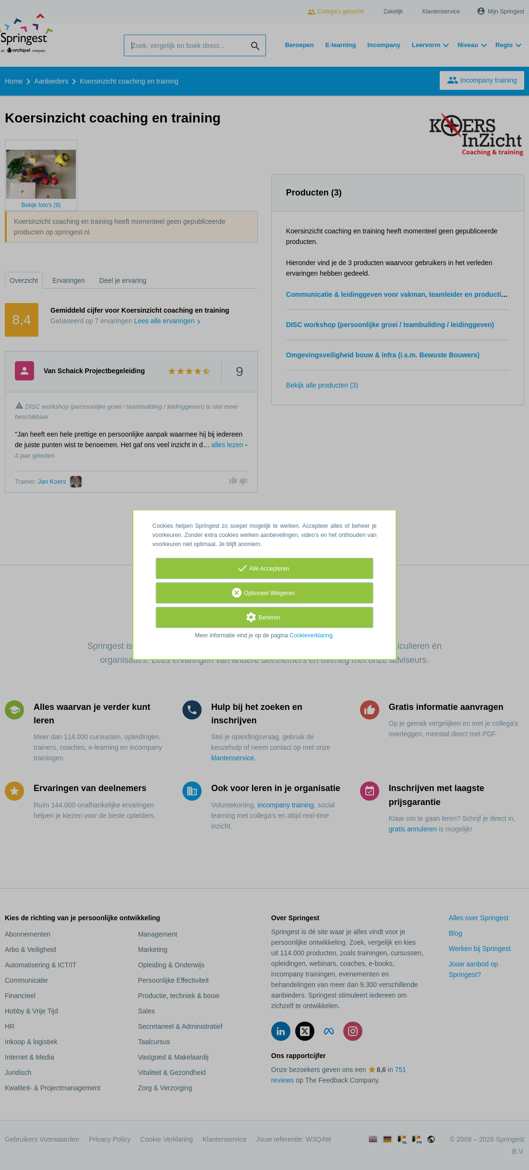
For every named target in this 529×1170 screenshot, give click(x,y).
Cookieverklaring (310, 636)
